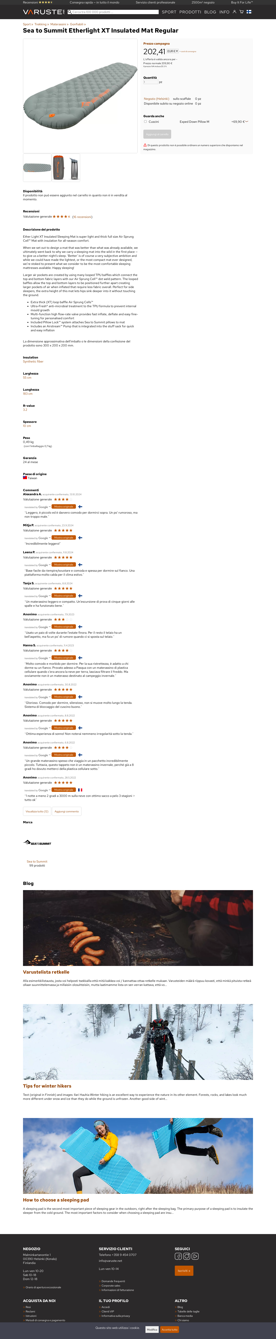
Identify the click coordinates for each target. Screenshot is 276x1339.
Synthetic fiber (33, 361)
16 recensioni (82, 217)
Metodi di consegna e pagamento (45, 1320)
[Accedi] (234, 12)
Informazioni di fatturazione (118, 1290)
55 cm (27, 378)
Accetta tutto (169, 1329)
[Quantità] (150, 82)
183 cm (28, 394)
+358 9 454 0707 (124, 1255)
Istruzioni (31, 1316)
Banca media (185, 1316)
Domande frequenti (113, 1281)
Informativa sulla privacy (116, 1316)
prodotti (190, 12)
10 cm (27, 426)
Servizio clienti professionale (155, 2)
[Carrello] (241, 12)
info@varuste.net (110, 1261)
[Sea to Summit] (37, 850)
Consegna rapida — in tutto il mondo (94, 2)
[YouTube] (195, 1257)
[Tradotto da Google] (36, 507)
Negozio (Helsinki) (156, 99)
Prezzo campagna (156, 44)
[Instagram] (186, 1257)
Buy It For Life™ (242, 2)
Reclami (30, 1311)
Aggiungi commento (67, 811)
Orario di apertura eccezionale (43, 1287)
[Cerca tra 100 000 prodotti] (113, 12)
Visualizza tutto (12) (37, 811)
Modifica (152, 1329)
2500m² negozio (203, 2)
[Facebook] (178, 1257)
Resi (28, 1307)
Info (224, 12)
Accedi (106, 1307)
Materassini (59, 24)
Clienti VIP (108, 1311)
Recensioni (38, 2)
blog (210, 12)
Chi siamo (183, 1320)
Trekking (41, 24)
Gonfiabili (78, 24)
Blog (180, 1307)
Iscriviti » (184, 1271)
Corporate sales (111, 1285)
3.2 (25, 410)
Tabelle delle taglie (188, 1311)
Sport (169, 12)
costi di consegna (188, 51)
